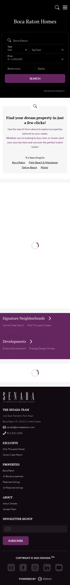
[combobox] (17, 49)
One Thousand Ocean (14, 449)
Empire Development (14, 348)
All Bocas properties (13, 476)
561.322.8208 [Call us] (15, 433)
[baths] (50, 68)
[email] (35, 529)
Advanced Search (54, 91)
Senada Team (9, 509)
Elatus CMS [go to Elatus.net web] (44, 579)
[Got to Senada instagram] (35, 567)
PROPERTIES (11, 464)
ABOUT (7, 497)
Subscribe (15, 540)
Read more (36, 246)
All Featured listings (13, 487)
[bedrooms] (20, 68)
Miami (44, 167)
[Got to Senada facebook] (23, 567)
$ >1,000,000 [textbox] (15, 59)
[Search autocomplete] (35, 40)
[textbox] (45, 49)
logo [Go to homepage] (6, 7)
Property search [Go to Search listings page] (57, 7)
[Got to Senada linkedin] (47, 567)
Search (35, 78)
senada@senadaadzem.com (21, 427)
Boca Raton (18, 162)
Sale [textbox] (10, 49)
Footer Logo (19, 397)
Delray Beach (29, 167)
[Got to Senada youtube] (59, 567)
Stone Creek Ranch (13, 325)
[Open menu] (65, 7)
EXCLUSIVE (10, 443)
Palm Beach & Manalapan (43, 162)
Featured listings (11, 481)
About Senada (10, 503)
